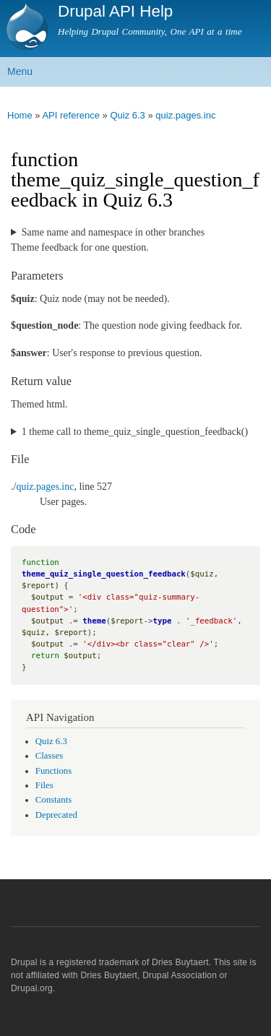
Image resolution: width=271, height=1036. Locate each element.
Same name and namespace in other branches (113, 232)
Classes (49, 756)
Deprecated (56, 815)
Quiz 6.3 (127, 115)
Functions (53, 771)
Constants (53, 800)
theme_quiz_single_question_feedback (104, 574)
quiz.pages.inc (185, 115)
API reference (71, 115)
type (162, 621)
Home (20, 115)
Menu (20, 71)
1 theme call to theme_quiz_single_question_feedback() (135, 431)
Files (44, 785)
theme (94, 621)
